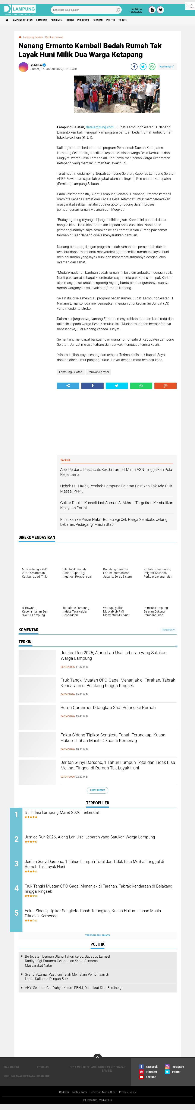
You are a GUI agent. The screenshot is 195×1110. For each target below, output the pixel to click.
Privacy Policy (130, 1097)
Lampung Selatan (26, 20)
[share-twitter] (143, 66)
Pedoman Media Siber (103, 1097)
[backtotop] (97, 1063)
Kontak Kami (77, 1097)
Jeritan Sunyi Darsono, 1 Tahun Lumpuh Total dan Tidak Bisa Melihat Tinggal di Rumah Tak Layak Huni (115, 770)
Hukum (84, 20)
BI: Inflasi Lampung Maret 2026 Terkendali (76, 812)
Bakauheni (11, 1072)
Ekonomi (119, 20)
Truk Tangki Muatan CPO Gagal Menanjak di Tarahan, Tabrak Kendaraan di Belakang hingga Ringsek (117, 687)
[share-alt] (68, 385)
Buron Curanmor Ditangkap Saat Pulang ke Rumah (112, 711)
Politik (135, 20)
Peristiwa (101, 20)
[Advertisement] (36, 139)
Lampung (50, 20)
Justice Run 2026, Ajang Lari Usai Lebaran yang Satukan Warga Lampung (117, 657)
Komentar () (167, 66)
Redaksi (61, 1097)
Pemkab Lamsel (59, 37)
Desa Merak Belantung (86, 1072)
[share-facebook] (134, 66)
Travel (149, 20)
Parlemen (68, 20)
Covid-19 (43, 1072)
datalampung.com (100, 127)
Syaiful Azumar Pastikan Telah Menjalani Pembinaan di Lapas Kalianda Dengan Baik (67, 982)
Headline (43, 1081)
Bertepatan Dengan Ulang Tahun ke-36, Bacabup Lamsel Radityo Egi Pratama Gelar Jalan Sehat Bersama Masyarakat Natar (67, 966)
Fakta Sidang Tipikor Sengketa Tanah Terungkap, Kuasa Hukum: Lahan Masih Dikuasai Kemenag (108, 742)
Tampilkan (168, 629)
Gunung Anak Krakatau (20, 1081)
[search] (86, 10)
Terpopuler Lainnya (97, 940)
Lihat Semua (97, 790)
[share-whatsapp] (152, 66)
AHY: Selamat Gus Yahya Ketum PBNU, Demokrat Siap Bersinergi (73, 993)
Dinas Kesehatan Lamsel (114, 1074)
